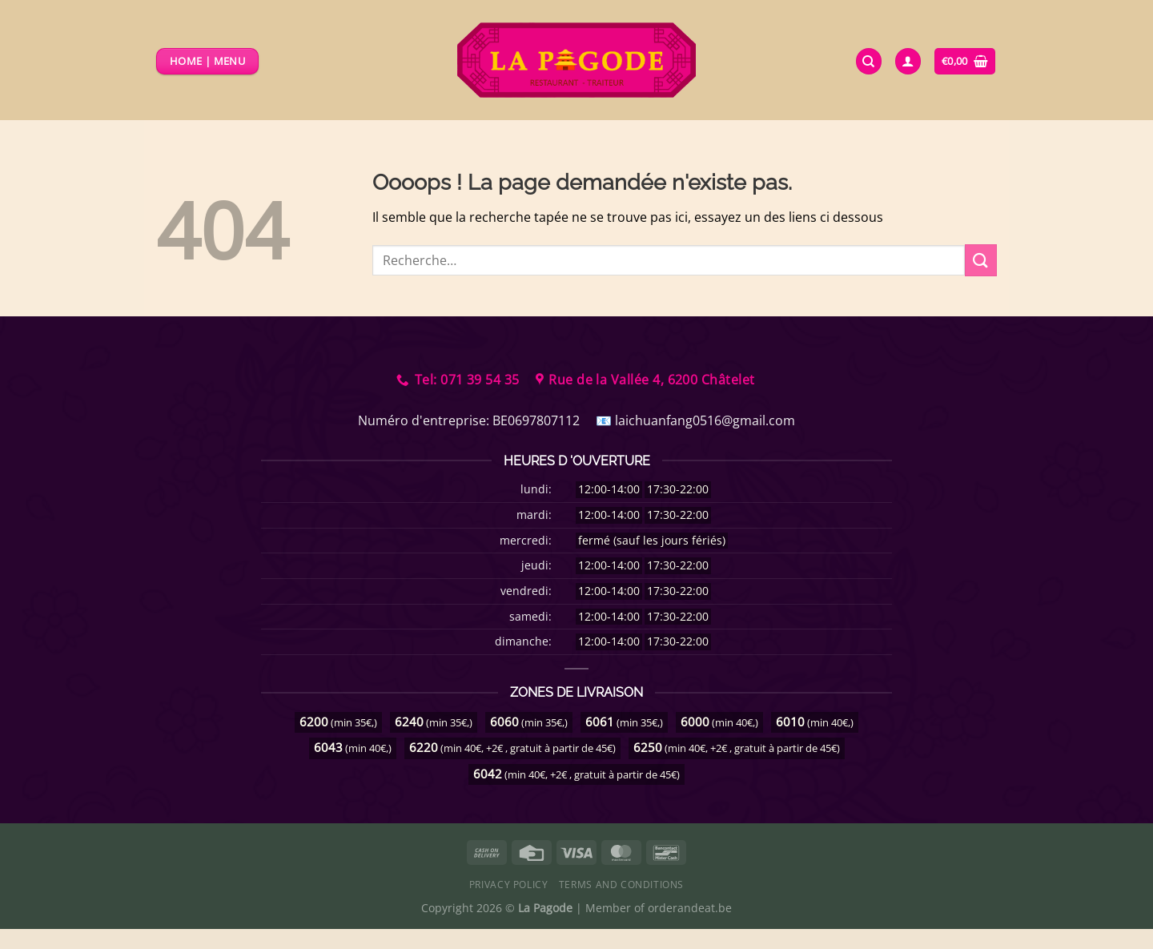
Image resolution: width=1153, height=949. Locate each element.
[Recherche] (869, 61)
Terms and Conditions (621, 884)
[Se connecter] (908, 61)
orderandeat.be (690, 907)
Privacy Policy (508, 884)
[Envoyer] (981, 259)
